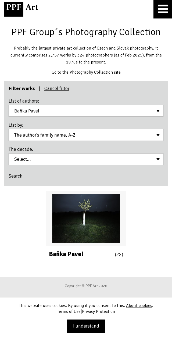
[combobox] (86, 111)
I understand (86, 326)
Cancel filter (56, 88)
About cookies (139, 305)
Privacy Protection (98, 311)
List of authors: (24, 101)
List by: (16, 125)
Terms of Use (69, 311)
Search (16, 176)
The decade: (21, 149)
